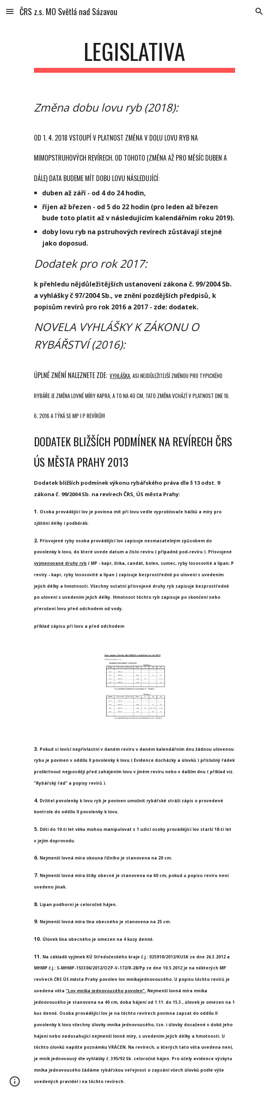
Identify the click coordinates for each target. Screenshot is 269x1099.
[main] (134, 55)
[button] (10, 11)
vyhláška (120, 376)
